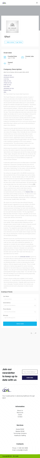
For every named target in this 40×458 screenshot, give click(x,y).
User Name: (6, 296)
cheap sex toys (8, 75)
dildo (5, 92)
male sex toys (7, 81)
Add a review (9, 42)
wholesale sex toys (9, 88)
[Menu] (37, 2)
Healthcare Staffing (20, 435)
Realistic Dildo (7, 90)
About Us (20, 410)
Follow (19, 42)
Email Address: (7, 302)
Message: (5, 315)
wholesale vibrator (25, 256)
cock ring (6, 79)
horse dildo (7, 86)
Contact (20, 416)
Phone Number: (7, 309)
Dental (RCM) (20, 429)
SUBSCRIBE (30, 377)
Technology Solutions (20, 433)
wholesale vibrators (9, 77)
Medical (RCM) (20, 431)
